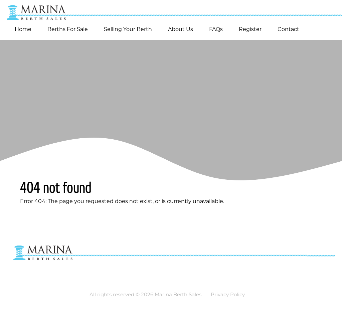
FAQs (216, 29)
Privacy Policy (228, 294)
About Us (180, 29)
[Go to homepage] (171, 10)
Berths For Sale (67, 29)
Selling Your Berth (128, 29)
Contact (288, 29)
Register (250, 29)
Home (23, 29)
